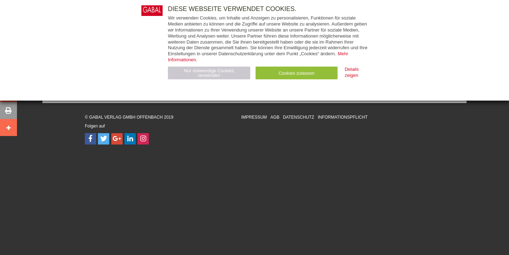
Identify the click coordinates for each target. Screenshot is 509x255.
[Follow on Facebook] (90, 138)
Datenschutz (298, 117)
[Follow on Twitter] (103, 138)
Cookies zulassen (297, 73)
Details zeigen (352, 72)
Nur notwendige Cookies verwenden (209, 73)
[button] (8, 110)
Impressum (254, 117)
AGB (274, 117)
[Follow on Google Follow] (117, 138)
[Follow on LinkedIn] (130, 138)
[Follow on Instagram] (143, 138)
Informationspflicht (343, 117)
